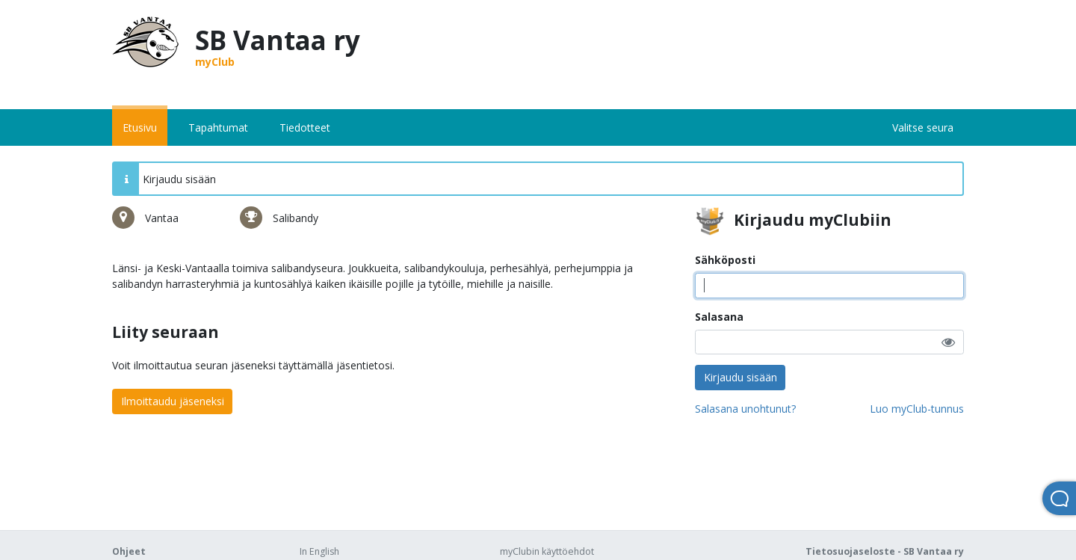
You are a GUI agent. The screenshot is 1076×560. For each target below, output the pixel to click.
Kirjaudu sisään (740, 377)
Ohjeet (129, 551)
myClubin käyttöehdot (547, 551)
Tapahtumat (218, 127)
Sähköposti (725, 260)
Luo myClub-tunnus (917, 408)
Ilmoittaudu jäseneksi (172, 401)
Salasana (719, 317)
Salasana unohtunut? (745, 408)
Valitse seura (922, 127)
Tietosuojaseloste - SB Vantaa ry (885, 551)
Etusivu (140, 127)
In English (319, 551)
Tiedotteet (304, 127)
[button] (948, 342)
